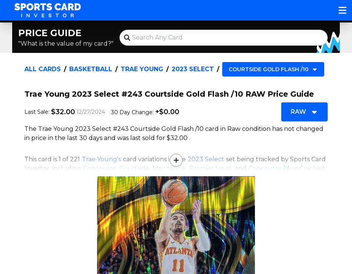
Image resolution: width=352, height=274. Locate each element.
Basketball (90, 69)
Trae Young (142, 69)
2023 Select (193, 69)
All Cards (42, 69)
